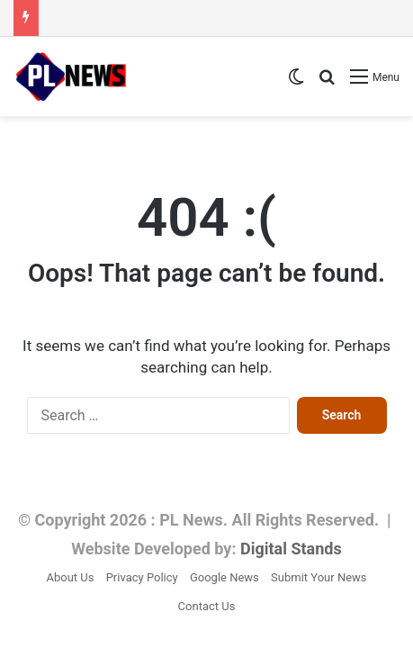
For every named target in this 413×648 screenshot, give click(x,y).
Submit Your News (318, 577)
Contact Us (207, 606)
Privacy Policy (142, 577)
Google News (224, 577)
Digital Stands (291, 548)
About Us (70, 577)
